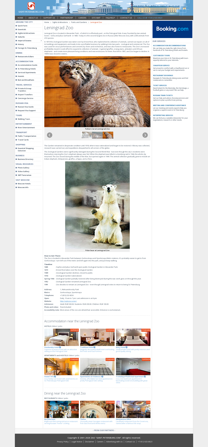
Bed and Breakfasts (26, 80)
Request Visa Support (27, 110)
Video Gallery (23, 171)
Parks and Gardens (79, 22)
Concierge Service (25, 98)
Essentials (22, 29)
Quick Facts (22, 25)
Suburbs (21, 37)
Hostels (21, 76)
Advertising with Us (114, 441)
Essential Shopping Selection (26, 149)
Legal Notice (76, 441)
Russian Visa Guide (26, 107)
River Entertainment (26, 127)
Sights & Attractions (26, 33)
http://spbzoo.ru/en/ (68, 301)
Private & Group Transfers (24, 89)
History (21, 44)
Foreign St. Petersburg (27, 48)
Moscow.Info (23, 187)
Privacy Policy (63, 441)
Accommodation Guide (27, 65)
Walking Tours (24, 119)
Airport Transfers (25, 94)
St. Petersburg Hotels (27, 69)
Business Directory (25, 159)
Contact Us (130, 441)
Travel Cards (23, 140)
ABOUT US (33, 17)
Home (46, 22)
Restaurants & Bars (26, 56)
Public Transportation (27, 136)
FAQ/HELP (110, 17)
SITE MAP (96, 17)
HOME (20, 17)
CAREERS (82, 17)
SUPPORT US (49, 17)
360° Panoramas (24, 175)
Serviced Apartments (27, 72)
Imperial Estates (24, 40)
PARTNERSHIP (66, 17)
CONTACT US (126, 17)
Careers (100, 441)
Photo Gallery (23, 167)
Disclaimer (89, 441)
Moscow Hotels (24, 183)
